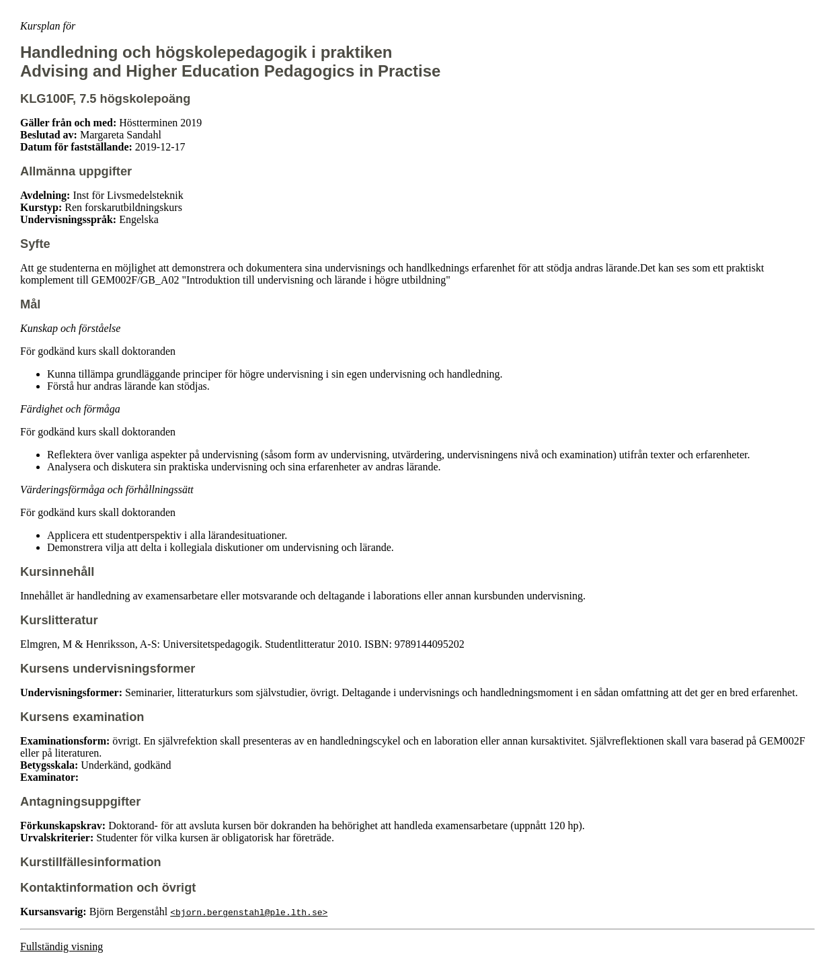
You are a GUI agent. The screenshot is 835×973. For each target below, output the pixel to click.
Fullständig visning (61, 946)
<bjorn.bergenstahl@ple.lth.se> (248, 912)
